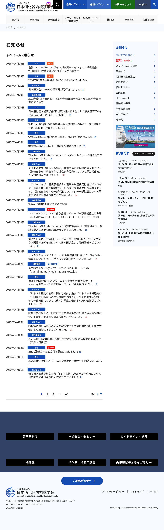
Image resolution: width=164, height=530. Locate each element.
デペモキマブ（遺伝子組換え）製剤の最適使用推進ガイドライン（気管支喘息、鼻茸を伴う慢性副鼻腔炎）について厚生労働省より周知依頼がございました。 (65, 171)
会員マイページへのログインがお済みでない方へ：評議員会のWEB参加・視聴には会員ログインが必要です (63, 69)
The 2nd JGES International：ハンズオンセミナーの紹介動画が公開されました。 (65, 157)
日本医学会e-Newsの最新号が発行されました (54, 89)
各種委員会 (36, 94)
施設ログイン (97, 4)
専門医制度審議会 (125, 76)
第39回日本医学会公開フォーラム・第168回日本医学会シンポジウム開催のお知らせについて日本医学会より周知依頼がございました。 (65, 242)
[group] (135, 136)
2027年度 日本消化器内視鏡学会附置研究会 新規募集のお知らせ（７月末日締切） (64, 340)
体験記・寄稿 (123, 103)
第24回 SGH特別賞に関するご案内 (47, 204)
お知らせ (122, 47)
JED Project (122, 98)
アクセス (153, 491)
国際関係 (36, 151)
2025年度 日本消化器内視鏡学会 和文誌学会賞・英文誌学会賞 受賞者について (64, 100)
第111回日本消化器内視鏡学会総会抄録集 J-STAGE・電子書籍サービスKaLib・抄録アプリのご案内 (64, 125)
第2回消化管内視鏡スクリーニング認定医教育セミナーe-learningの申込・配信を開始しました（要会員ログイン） (61, 282)
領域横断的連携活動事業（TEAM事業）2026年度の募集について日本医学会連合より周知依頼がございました (64, 375)
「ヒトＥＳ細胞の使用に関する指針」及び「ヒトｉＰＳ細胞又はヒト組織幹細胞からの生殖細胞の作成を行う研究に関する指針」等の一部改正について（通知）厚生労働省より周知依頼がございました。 (65, 299)
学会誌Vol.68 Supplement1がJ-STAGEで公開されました (60, 137)
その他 (119, 119)
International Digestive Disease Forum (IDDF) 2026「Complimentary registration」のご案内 (58, 269)
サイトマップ (137, 491)
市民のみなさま (123, 4)
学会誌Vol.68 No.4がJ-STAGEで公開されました (55, 146)
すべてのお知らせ (125, 55)
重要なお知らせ (124, 60)
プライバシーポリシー (113, 491)
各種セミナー (123, 87)
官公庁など (36, 85)
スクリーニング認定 (126, 65)
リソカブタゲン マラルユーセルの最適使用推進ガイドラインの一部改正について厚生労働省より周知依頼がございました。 (65, 257)
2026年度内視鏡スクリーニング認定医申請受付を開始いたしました (65, 362)
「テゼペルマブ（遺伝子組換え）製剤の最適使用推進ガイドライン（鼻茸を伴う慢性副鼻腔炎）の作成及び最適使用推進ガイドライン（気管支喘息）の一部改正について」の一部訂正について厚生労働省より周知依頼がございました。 (65, 190)
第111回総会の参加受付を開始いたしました (53, 351)
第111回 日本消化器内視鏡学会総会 (136, 181)
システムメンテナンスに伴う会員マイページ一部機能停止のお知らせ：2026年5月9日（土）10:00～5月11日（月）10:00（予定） (65, 215)
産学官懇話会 (123, 108)
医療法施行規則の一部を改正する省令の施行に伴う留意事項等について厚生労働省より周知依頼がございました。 (65, 315)
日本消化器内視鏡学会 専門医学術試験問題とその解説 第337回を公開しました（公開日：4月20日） (65, 113)
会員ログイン (73, 4)
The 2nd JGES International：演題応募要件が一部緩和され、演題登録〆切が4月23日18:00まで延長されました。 (65, 228)
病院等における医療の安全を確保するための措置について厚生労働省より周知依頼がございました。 (65, 327)
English (143, 4)
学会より (120, 71)
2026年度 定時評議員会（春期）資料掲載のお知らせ (57, 80)
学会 (36, 63)
